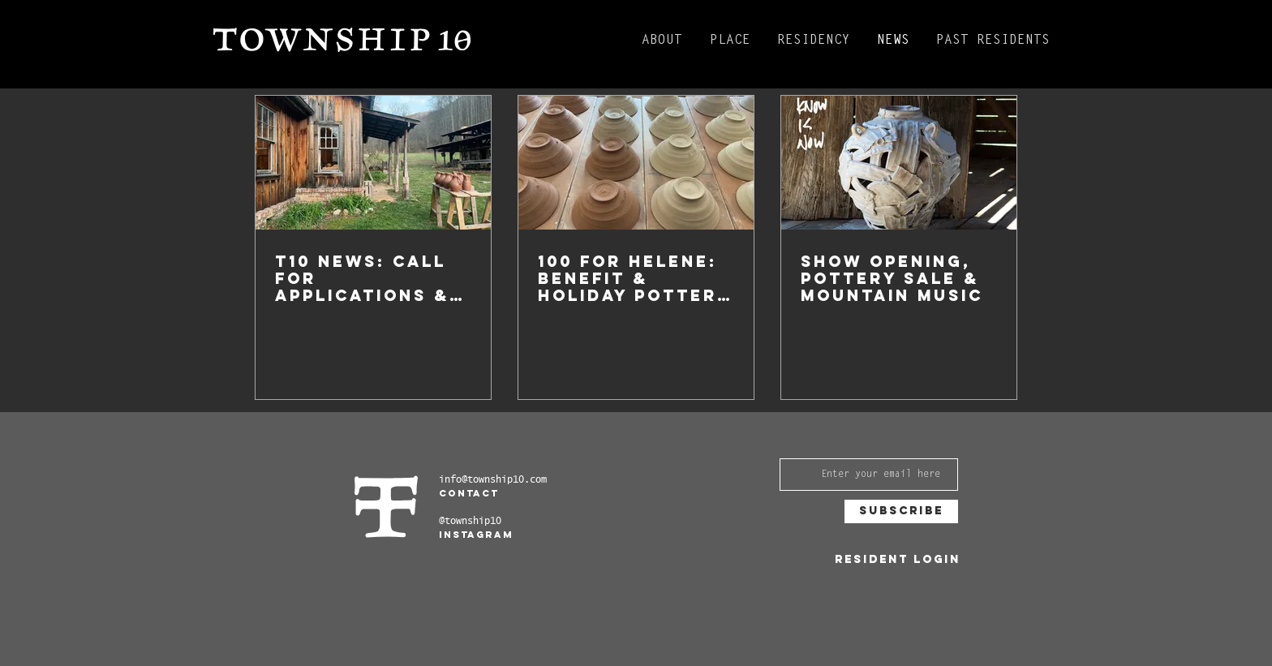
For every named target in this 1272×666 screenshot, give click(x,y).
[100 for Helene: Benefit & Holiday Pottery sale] (636, 163)
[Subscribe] (901, 511)
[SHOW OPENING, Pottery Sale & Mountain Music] (898, 163)
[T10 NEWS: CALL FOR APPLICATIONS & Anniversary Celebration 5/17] (373, 163)
